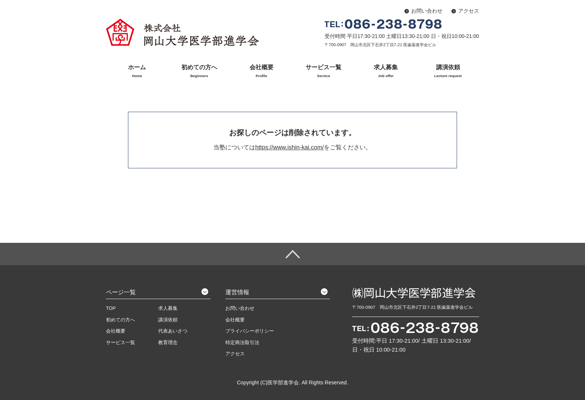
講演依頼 (448, 71)
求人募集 (386, 71)
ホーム (137, 71)
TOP (111, 308)
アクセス (468, 11)
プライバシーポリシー (249, 331)
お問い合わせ (426, 11)
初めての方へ (199, 71)
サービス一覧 (323, 71)
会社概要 (261, 71)
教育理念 (168, 342)
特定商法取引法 (242, 342)
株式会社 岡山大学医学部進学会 (182, 32)
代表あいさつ (172, 331)
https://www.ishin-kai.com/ (289, 147)
